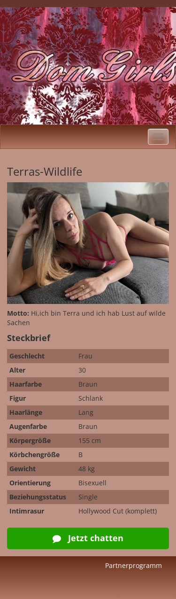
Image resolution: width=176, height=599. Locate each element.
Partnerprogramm (133, 565)
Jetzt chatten (88, 538)
